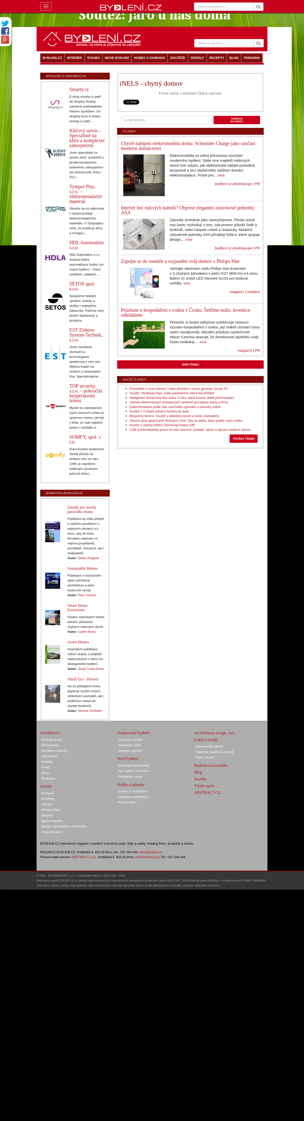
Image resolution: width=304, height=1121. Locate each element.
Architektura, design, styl (214, 733)
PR (257, 184)
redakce (253, 292)
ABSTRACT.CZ (207, 792)
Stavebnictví (50, 733)
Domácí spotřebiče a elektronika (64, 826)
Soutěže (200, 779)
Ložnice (46, 804)
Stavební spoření (130, 751)
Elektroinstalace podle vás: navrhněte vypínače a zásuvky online (175, 407)
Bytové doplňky (52, 821)
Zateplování (49, 756)
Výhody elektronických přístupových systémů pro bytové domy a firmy (178, 402)
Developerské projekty (134, 765)
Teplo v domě (204, 757)
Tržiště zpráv (204, 786)
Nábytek (47, 815)
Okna (45, 773)
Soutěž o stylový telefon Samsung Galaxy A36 (162, 425)
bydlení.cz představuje (233, 184)
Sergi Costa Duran (91, 669)
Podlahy (47, 762)
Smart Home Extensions (77, 607)
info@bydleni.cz (151, 852)
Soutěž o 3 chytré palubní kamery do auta (159, 411)
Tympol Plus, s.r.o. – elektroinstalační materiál (85, 194)
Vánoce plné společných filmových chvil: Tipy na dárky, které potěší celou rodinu (186, 420)
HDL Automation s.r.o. (86, 245)
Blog (198, 772)
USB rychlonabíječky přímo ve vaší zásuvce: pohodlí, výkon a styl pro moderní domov (190, 430)
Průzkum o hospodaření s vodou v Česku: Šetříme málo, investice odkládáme (185, 312)
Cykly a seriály (206, 740)
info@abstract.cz (147, 857)
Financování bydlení (133, 733)
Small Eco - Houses (83, 679)
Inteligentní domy (130, 776)
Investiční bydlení (130, 740)
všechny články (244, 438)
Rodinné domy (51, 740)
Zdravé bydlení (51, 832)
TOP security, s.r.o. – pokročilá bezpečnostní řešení (85, 393)
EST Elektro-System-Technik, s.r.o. (86, 334)
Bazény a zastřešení (132, 791)
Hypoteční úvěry (129, 745)
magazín (237, 292)
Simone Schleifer (90, 711)
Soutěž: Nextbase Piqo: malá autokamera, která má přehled (171, 393)
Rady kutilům (127, 802)
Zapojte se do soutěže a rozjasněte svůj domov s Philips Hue (180, 261)
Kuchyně (47, 793)
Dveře (45, 767)
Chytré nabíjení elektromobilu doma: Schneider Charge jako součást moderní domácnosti (188, 146)
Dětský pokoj (50, 809)
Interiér (46, 786)
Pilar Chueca (87, 595)
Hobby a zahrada (130, 785)
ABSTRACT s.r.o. (84, 857)
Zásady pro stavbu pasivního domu (82, 509)
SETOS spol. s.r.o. (82, 286)
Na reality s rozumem (133, 771)
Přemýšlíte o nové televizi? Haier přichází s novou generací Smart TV (178, 389)
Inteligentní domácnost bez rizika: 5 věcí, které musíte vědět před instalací (181, 398)
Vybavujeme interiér (209, 746)
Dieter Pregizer (88, 558)
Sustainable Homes (83, 568)
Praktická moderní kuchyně (214, 752)
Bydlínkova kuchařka (211, 765)
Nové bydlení (127, 758)
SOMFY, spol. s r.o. (85, 439)
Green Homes (78, 642)
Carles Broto (87, 632)
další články (190, 364)
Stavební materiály (54, 751)
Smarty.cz (79, 89)
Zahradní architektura (133, 797)
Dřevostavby (50, 745)
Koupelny (48, 798)
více (221, 175)
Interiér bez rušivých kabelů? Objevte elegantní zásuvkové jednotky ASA (187, 210)
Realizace (48, 778)
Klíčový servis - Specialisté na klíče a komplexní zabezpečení (87, 138)
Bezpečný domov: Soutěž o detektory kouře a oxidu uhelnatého (174, 416)
